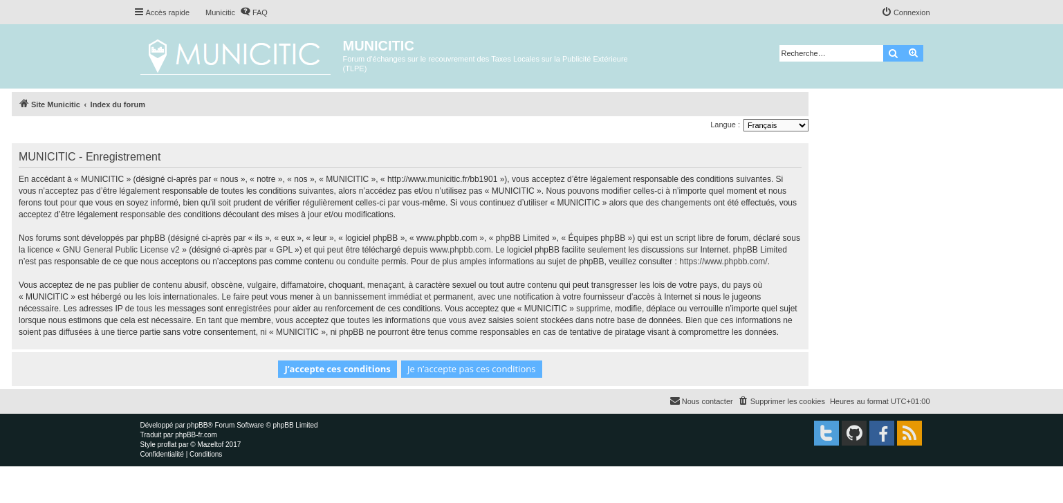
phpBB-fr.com (196, 435)
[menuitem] (254, 12)
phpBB (197, 425)
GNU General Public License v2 (120, 250)
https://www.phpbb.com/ (723, 261)
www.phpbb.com (460, 250)
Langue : (725, 124)
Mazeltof (210, 444)
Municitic (220, 12)
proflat (167, 444)
